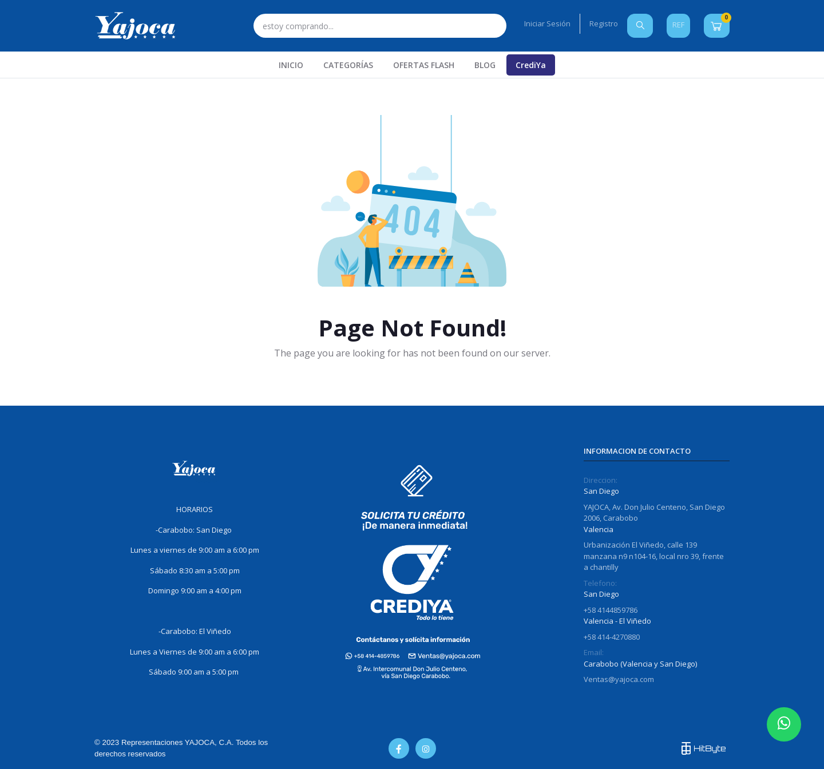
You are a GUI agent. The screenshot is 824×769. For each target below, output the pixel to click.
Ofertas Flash (423, 65)
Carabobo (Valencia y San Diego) (640, 664)
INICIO (291, 65)
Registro (603, 23)
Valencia (598, 529)
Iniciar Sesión (547, 23)
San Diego (601, 491)
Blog (485, 65)
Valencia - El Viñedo (617, 621)
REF (678, 24)
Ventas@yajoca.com (619, 679)
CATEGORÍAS (348, 65)
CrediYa (531, 65)
